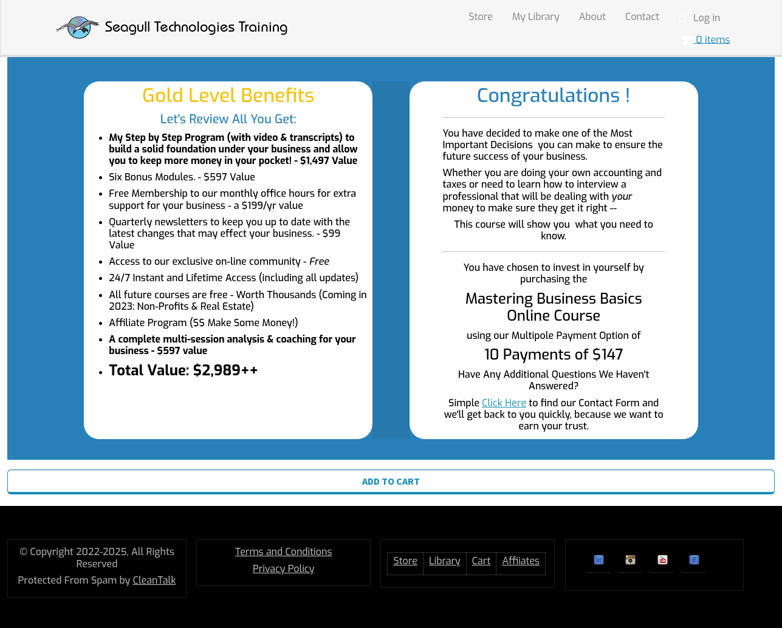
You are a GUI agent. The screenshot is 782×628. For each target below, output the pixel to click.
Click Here (504, 403)
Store (480, 16)
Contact (642, 16)
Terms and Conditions (283, 551)
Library (445, 561)
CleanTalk (154, 580)
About (592, 16)
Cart (481, 561)
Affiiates (521, 561)
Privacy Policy (283, 568)
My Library (536, 16)
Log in (706, 18)
